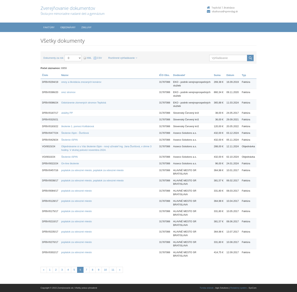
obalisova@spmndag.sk (225, 11)
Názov (64, 75)
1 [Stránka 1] (49, 269)
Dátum (230, 75)
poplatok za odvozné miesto (76, 190)
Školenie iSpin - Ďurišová (75, 133)
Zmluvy (86, 27)
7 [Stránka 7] (86, 269)
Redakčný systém (238, 288)
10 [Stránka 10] (105, 269)
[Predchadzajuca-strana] (44, 270)
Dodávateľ (179, 75)
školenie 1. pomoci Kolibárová (77, 126)
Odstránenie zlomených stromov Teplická (83, 102)
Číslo (45, 75)
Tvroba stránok (206, 288)
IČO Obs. (164, 75)
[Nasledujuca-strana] (119, 270)
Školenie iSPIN (69, 139)
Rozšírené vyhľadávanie (122, 57)
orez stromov (68, 92)
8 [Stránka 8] (92, 269)
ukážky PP (67, 112)
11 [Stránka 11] (113, 269)
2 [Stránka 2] (55, 269)
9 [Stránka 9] (98, 269)
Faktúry (49, 27)
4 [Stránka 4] (68, 269)
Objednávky (68, 27)
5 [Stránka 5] (74, 269)
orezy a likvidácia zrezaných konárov (81, 82)
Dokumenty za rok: (53, 57)
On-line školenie (70, 163)
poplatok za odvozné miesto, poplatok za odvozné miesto (92, 170)
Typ (244, 75)
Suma (217, 75)
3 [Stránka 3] (62, 269)
